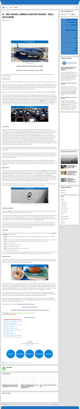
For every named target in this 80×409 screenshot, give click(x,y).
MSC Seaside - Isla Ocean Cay (10, 333)
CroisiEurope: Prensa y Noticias (68, 37)
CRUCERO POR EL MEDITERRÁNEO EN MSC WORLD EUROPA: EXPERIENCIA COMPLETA (71, 180)
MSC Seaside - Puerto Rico (9, 326)
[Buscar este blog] (66, 14)
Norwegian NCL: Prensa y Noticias (68, 45)
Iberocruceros (63, 190)
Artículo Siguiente (54, 404)
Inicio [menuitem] (11, 7)
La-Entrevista (63, 201)
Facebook (10, 354)
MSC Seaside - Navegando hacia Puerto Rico (13, 324)
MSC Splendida (39, 354)
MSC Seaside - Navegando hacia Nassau (12, 330)
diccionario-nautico (64, 208)
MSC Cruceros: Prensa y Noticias (68, 43)
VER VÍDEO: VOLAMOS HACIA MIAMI (29, 307)
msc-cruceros (16, 362)
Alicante (62, 199)
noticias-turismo (64, 212)
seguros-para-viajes (64, 218)
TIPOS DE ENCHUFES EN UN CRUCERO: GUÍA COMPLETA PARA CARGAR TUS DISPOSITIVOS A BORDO (72, 173)
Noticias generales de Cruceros (68, 48)
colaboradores (63, 205)
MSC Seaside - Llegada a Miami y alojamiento (13, 321)
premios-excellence (64, 216)
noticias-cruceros (64, 210)
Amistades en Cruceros (66, 25)
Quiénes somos (64, 22)
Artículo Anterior (4, 404)
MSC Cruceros (12, 131)
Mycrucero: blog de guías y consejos (69, 53)
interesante (12, 362)
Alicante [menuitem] (15, 7)
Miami (21, 84)
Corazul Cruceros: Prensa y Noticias (68, 32)
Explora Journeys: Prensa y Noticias (68, 40)
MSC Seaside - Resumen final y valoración (13, 336)
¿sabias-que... (63, 222)
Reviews (29, 362)
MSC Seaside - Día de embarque (10, 322)
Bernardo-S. (7, 362)
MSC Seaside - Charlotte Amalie (10, 328)
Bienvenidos (64, 19)
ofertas (62, 214)
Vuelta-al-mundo (64, 203)
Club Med (63, 30)
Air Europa (34, 102)
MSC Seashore (29, 354)
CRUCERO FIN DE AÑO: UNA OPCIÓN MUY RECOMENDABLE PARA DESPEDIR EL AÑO (10, 386)
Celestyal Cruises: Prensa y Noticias (68, 27)
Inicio (3, 2)
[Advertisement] (29, 31)
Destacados (49, 354)
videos (62, 220)
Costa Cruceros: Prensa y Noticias (68, 35)
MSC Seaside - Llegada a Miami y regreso (13, 335)
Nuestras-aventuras (23, 362)
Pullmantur (63, 192)
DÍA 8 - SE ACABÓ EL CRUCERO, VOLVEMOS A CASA (48, 386)
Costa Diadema (20, 354)
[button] (73, 7)
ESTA (36, 131)
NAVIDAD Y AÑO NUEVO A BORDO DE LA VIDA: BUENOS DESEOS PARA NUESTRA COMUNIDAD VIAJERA (29, 386)
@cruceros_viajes (29, 344)
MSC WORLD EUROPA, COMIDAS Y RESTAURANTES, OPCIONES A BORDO (72, 166)
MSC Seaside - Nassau (8, 331)
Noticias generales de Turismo (67, 50)
